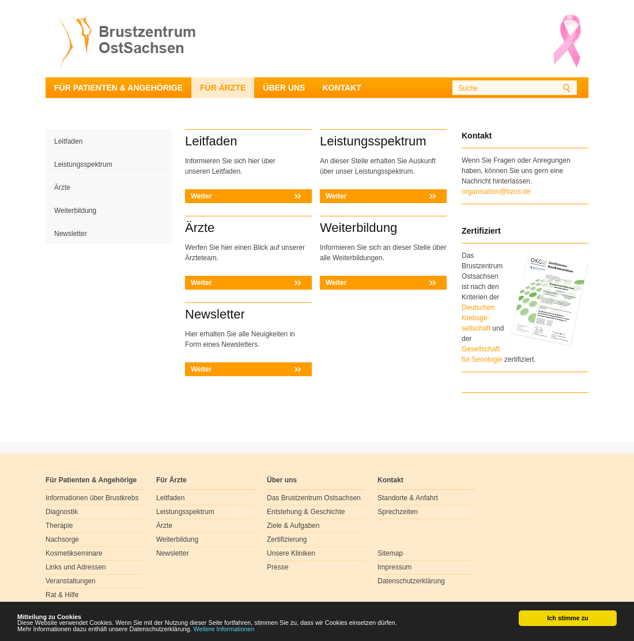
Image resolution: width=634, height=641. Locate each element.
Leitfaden (68, 141)
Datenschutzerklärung (411, 581)
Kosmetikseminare (74, 553)
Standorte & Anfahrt (408, 498)
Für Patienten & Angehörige (118, 87)
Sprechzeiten (398, 512)
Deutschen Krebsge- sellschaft (478, 317)
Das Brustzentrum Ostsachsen (314, 498)
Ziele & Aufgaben (293, 526)
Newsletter (70, 234)
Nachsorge (62, 539)
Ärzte (62, 187)
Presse (277, 567)
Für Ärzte (223, 87)
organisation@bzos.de (496, 192)
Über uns (284, 87)
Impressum (395, 567)
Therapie (59, 526)
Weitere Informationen (224, 629)
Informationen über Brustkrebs (92, 498)
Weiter (201, 196)
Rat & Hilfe (62, 595)
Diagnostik (62, 512)
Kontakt (341, 87)
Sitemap (390, 553)
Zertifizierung (287, 539)
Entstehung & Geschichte (306, 512)
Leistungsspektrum (83, 164)
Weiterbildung (75, 211)
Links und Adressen (76, 567)
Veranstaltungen (71, 581)
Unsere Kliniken (291, 553)
